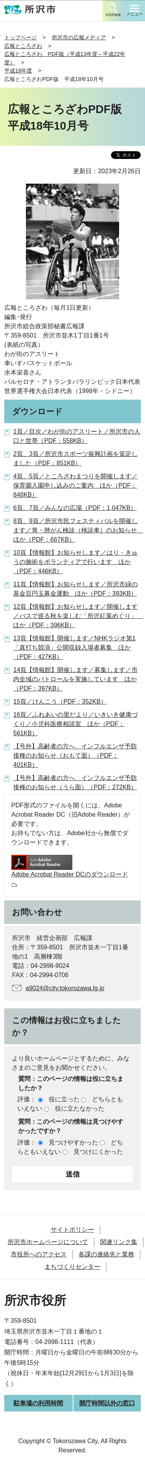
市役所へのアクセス (39, 1254)
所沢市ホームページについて (48, 1242)
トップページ (20, 37)
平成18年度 (18, 71)
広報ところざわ (23, 46)
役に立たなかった (79, 1108)
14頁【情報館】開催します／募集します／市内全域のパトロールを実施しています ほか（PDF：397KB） (75, 679)
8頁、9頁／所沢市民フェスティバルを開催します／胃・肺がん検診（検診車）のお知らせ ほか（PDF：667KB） (78, 530)
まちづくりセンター (72, 1266)
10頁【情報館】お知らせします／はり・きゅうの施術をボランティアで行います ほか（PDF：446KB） (75, 561)
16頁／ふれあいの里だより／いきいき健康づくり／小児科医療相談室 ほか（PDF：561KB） (75, 723)
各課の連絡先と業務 (106, 1254)
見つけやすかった (73, 1142)
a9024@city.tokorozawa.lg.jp (65, 988)
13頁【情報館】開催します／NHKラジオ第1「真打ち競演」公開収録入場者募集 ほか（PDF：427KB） (74, 647)
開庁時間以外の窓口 (107, 1403)
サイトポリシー (72, 1229)
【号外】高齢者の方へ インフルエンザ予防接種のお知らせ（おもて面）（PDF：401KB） (75, 755)
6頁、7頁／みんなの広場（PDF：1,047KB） (74, 508)
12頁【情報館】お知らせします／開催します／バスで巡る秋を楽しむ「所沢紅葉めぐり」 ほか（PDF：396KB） (78, 615)
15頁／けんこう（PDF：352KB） (60, 701)
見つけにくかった (98, 1151)
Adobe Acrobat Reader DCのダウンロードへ (69, 871)
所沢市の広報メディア (79, 37)
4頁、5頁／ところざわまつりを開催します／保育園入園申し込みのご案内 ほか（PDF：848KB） (75, 485)
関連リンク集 (118, 1242)
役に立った (64, 1099)
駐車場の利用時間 (38, 1403)
